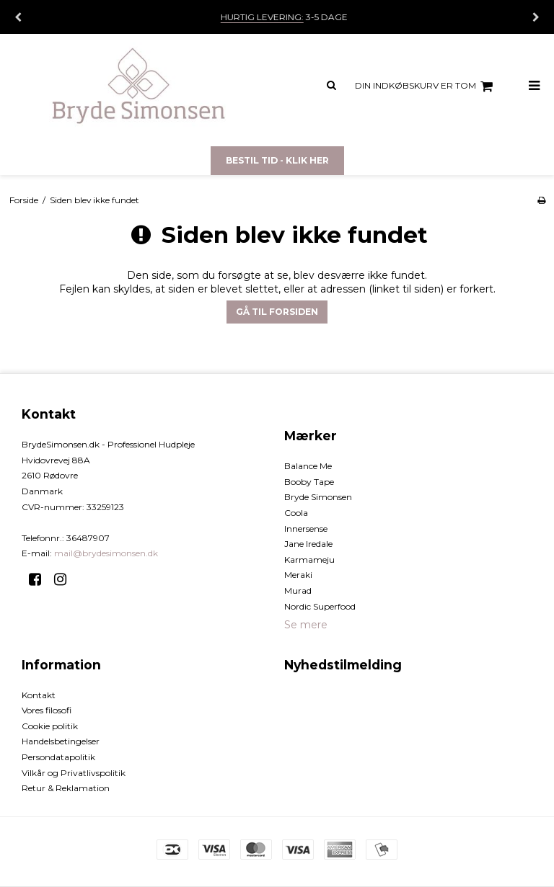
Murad (298, 590)
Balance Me (308, 465)
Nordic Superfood (320, 606)
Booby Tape (309, 481)
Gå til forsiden (277, 311)
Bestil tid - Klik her (277, 160)
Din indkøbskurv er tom (426, 86)
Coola (296, 512)
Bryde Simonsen (318, 496)
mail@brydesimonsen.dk (106, 553)
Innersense (305, 528)
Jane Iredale (308, 543)
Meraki (298, 574)
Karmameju (309, 559)
